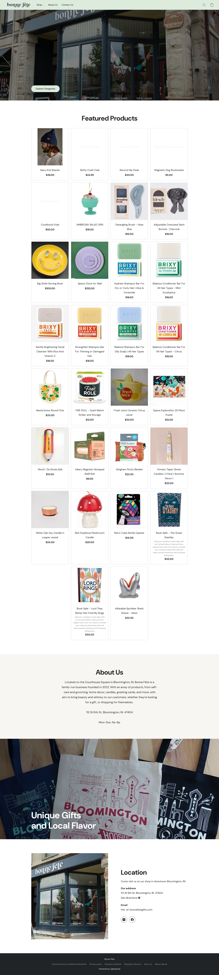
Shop (40, 4)
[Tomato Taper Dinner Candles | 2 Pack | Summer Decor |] (169, 458)
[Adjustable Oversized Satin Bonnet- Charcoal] (169, 211)
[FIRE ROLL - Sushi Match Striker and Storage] (89, 396)
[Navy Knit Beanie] (50, 154)
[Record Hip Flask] (129, 154)
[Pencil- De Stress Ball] (50, 458)
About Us (53, 4)
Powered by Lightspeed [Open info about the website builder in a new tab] (109, 969)
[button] (18, 4)
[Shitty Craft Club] (89, 154)
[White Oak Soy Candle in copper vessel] (50, 527)
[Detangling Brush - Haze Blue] (129, 211)
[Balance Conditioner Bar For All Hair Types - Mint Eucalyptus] (169, 272)
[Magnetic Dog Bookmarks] (169, 154)
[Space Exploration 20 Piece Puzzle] (169, 396)
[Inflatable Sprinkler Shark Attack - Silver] (129, 603)
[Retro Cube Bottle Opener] (129, 527)
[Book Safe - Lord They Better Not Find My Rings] (89, 603)
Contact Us (67, 4)
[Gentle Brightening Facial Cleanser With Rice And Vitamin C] (50, 335)
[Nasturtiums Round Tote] (50, 396)
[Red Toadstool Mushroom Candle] (89, 527)
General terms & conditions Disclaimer (69, 964)
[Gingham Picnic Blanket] (129, 458)
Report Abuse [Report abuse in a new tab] (161, 964)
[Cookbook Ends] (50, 211)
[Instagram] (124, 920)
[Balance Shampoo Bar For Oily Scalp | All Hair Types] (129, 335)
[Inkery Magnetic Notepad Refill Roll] (89, 458)
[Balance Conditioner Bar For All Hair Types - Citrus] (169, 335)
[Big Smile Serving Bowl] (50, 272)
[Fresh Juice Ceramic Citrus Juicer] (129, 396)
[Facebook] (132, 920)
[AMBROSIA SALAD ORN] (89, 211)
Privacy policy (95, 964)
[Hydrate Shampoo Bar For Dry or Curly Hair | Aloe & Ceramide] (129, 272)
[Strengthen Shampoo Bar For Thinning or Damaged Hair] (89, 335)
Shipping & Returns (132, 964)
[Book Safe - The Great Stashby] (169, 527)
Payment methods (113, 964)
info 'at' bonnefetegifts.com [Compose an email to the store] (136, 909)
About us (148, 964)
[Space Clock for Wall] (89, 272)
